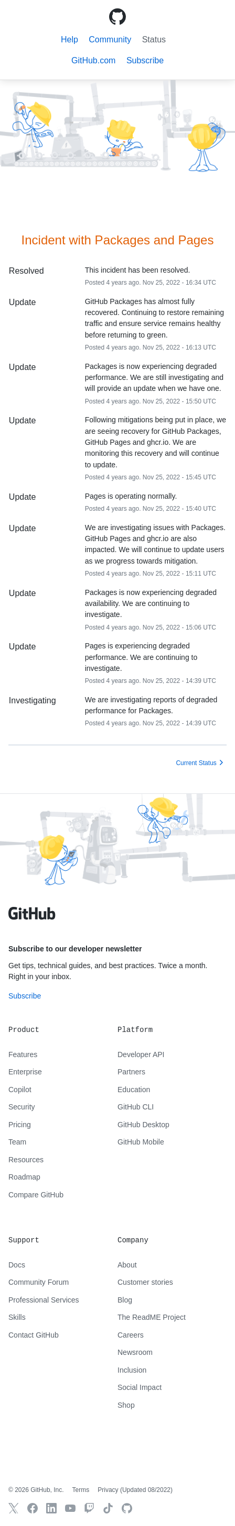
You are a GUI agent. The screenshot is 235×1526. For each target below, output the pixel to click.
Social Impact (140, 1387)
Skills (17, 1317)
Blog (125, 1300)
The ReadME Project (152, 1317)
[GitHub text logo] (32, 919)
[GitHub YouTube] (70, 1508)
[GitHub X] (13, 1508)
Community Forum (38, 1282)
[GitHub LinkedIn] (51, 1508)
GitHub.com (93, 60)
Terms (81, 1490)
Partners (131, 1072)
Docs (16, 1265)
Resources (26, 1159)
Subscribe (24, 996)
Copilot (19, 1089)
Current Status (196, 763)
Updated (146, 1490)
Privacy (108, 1490)
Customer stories (145, 1282)
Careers (131, 1335)
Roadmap (24, 1177)
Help (69, 39)
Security (21, 1107)
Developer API (141, 1054)
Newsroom (135, 1352)
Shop (126, 1405)
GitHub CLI (136, 1107)
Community (110, 39)
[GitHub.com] (127, 1508)
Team (17, 1142)
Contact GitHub (33, 1335)
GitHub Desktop (143, 1124)
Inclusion (132, 1370)
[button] (145, 60)
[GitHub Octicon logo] (117, 16)
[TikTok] (108, 1508)
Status (154, 39)
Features (22, 1054)
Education (134, 1089)
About (127, 1265)
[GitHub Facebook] (32, 1508)
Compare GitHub (35, 1195)
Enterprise (25, 1072)
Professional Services (43, 1300)
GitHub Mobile (141, 1142)
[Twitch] (89, 1508)
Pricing (19, 1124)
